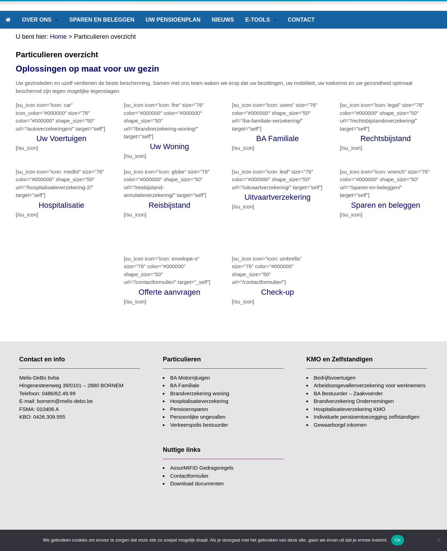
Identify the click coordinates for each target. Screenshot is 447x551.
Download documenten (197, 483)
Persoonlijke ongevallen (197, 417)
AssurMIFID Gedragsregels (202, 468)
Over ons (36, 20)
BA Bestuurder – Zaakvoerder (348, 393)
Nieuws (223, 20)
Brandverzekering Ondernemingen (354, 401)
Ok (398, 540)
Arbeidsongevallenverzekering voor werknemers (369, 385)
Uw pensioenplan (173, 20)
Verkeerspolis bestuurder (199, 425)
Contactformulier (189, 476)
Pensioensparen (189, 409)
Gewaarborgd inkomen (340, 425)
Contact (301, 20)
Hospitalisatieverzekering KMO (349, 409)
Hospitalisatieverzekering (199, 401)
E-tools (257, 20)
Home (58, 36)
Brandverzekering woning (199, 393)
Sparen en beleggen (101, 20)
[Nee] (438, 540)
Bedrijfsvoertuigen (335, 378)
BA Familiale (184, 385)
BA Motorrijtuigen (190, 378)
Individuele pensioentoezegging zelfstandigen (366, 417)
